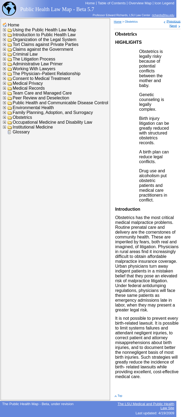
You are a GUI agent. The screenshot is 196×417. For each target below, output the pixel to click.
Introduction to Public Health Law (44, 34)
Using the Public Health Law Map (44, 30)
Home (13, 25)
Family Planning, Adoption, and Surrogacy (53, 112)
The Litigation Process (34, 59)
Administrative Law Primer (38, 64)
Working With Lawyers (34, 68)
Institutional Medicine (33, 127)
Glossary (21, 132)
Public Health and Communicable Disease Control (60, 102)
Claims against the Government (43, 49)
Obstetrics (22, 117)
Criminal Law (25, 54)
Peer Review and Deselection (41, 98)
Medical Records (29, 88)
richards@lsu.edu (163, 15)
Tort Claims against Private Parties (46, 44)
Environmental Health (33, 107)
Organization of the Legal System (44, 39)
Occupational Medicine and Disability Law (52, 122)
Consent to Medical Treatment (41, 78)
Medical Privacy (28, 83)
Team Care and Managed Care (42, 93)
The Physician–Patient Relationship (46, 73)
